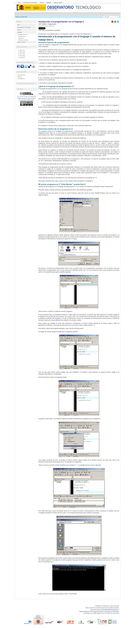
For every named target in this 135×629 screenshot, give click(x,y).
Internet (42, 2)
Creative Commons (114, 607)
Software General (22, 34)
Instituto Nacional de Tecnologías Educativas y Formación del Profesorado (99, 611)
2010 (20, 55)
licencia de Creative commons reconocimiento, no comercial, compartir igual (26, 98)
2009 (20, 57)
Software (48, 2)
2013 (20, 50)
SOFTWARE (42, 24)
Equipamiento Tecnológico (30, 2)
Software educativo (23, 40)
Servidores (21, 38)
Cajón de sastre (58, 2)
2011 (20, 54)
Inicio (19, 2)
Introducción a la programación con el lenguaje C (61, 22)
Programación (52, 24)
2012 (20, 52)
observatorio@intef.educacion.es (110, 609)
